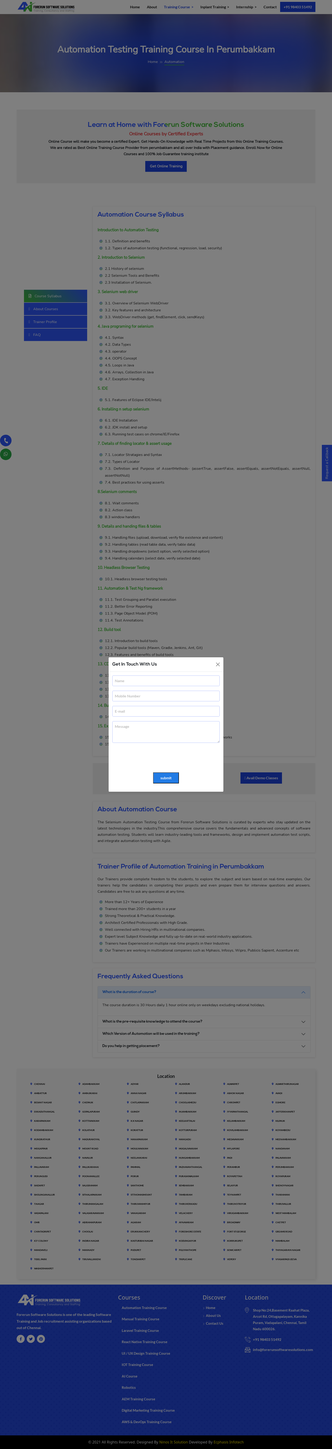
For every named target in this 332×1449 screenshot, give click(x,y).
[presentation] (147, 758)
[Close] (218, 664)
